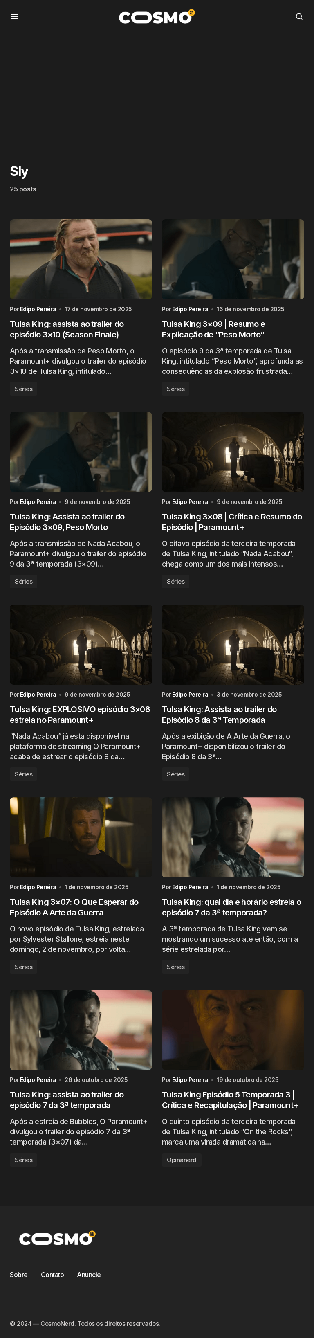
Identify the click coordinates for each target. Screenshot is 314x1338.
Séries (23, 389)
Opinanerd (182, 1160)
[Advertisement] (157, 90)
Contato (52, 1275)
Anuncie (89, 1275)
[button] (15, 16)
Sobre (19, 1275)
